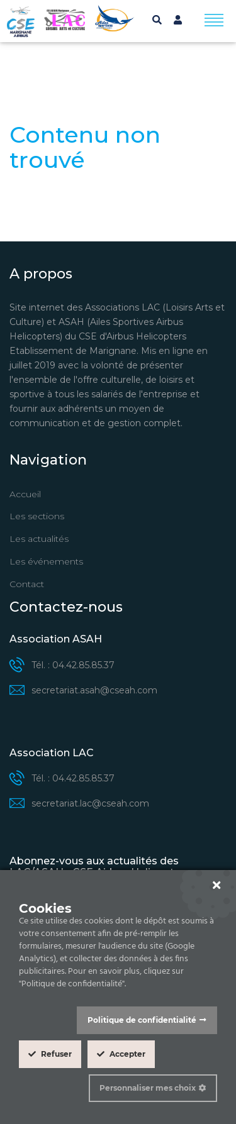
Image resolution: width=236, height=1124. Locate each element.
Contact (26, 584)
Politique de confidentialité (141, 1020)
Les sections (36, 516)
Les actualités (39, 538)
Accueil (25, 494)
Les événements (46, 561)
